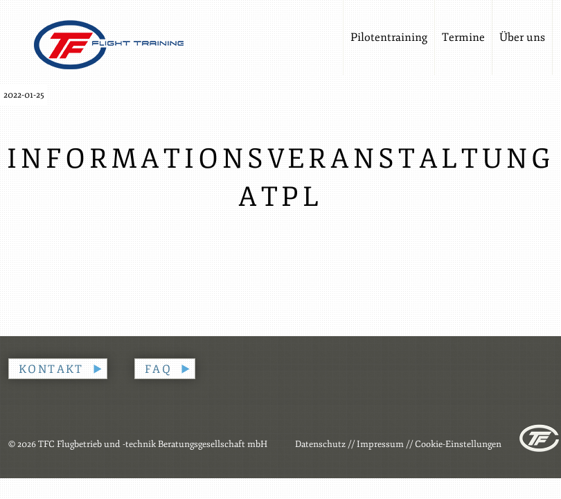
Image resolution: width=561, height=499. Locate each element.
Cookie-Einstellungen (458, 444)
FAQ (158, 369)
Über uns (522, 37)
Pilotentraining (388, 37)
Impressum (380, 444)
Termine (463, 37)
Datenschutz (320, 444)
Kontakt (51, 369)
